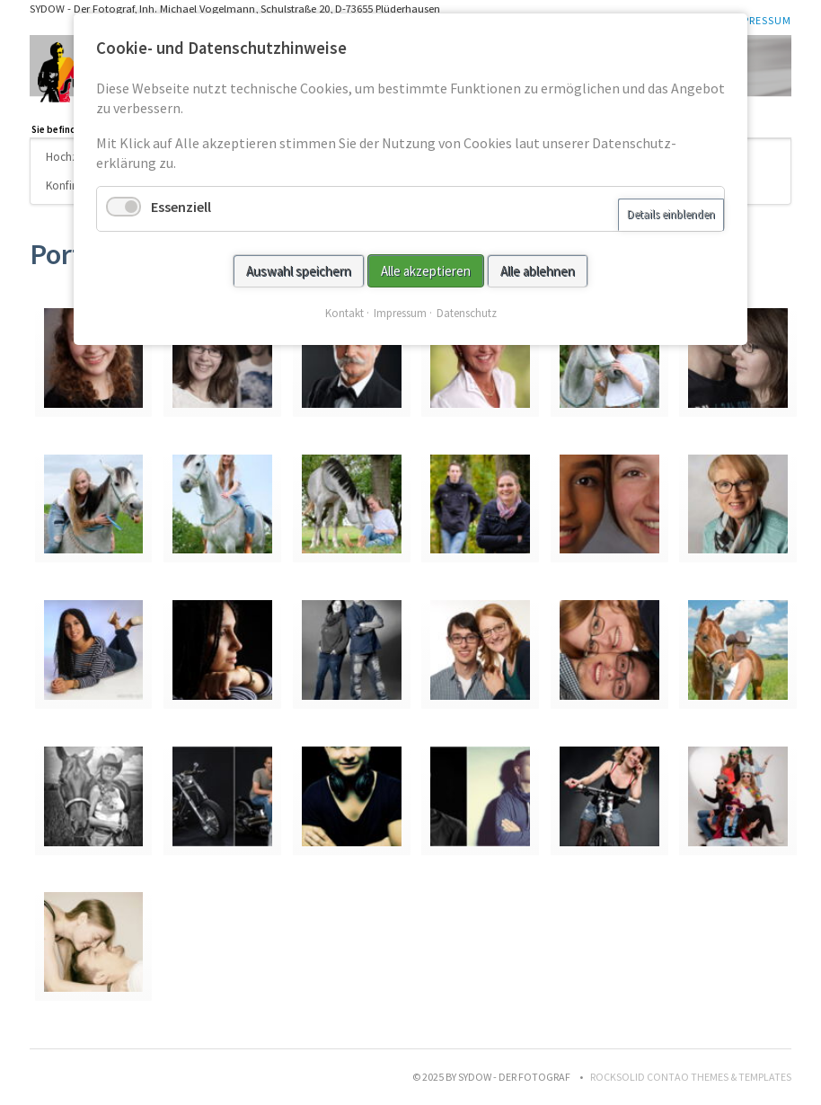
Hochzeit (69, 156)
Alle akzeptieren (426, 270)
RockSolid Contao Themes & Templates (690, 1076)
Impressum (760, 20)
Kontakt (344, 313)
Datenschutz (467, 313)
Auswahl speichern (298, 270)
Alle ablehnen (537, 270)
